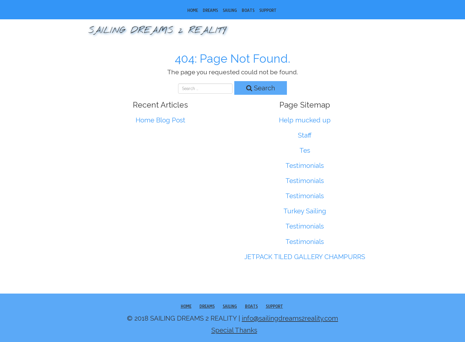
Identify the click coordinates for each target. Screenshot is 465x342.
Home (192, 10)
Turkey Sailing (304, 211)
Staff (305, 135)
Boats (248, 10)
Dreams (210, 10)
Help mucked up (305, 120)
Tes (304, 150)
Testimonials (304, 165)
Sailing (230, 10)
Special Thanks (234, 330)
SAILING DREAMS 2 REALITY (157, 31)
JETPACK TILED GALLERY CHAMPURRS (304, 257)
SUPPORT (268, 10)
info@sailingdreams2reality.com (290, 318)
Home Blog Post (160, 120)
